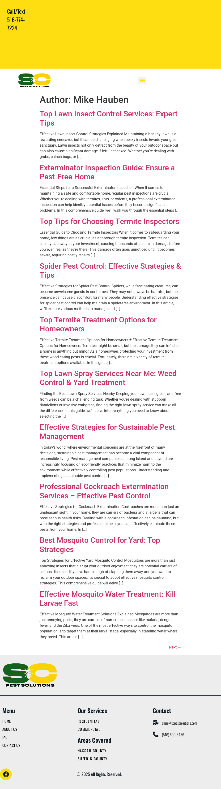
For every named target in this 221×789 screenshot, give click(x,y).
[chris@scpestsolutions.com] (155, 723)
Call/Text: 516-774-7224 (16, 19)
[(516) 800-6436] (155, 734)
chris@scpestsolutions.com (179, 723)
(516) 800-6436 (173, 734)
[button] (142, 80)
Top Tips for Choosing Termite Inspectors (109, 221)
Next (175, 647)
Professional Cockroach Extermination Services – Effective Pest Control (104, 491)
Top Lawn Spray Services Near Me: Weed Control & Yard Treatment (108, 378)
